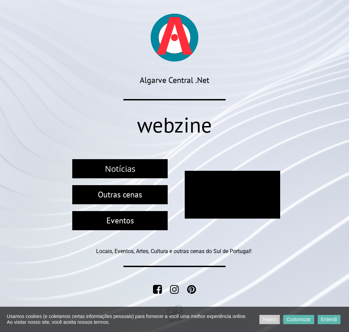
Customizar (299, 319)
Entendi (329, 319)
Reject (269, 319)
